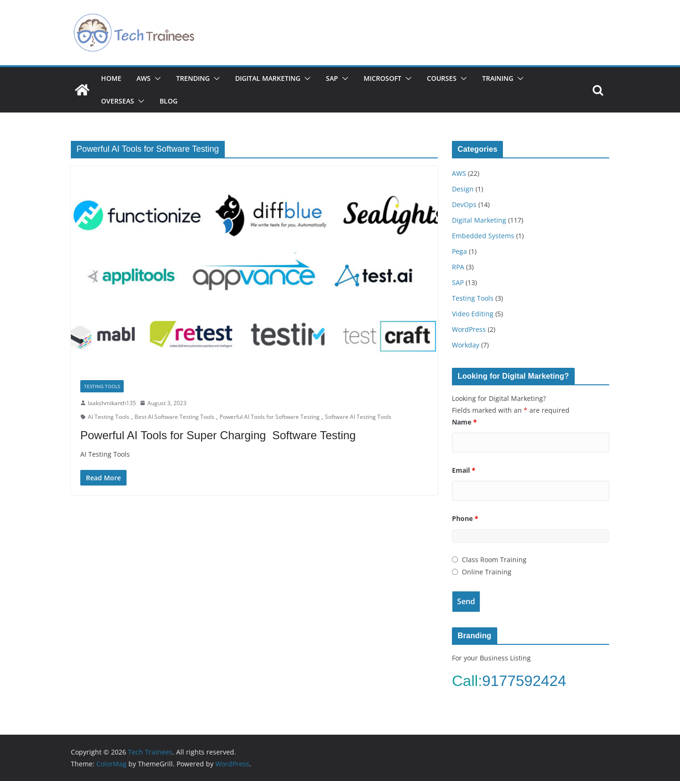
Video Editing (472, 313)
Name (464, 421)
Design (463, 188)
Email (464, 470)
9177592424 (526, 680)
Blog (169, 100)
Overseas (117, 100)
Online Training (486, 571)
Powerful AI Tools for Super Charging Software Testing (218, 435)
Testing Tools (102, 386)
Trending (193, 78)
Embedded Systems (483, 235)
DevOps (464, 204)
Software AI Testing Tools (358, 417)
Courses (442, 78)
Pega (459, 251)
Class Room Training (494, 559)
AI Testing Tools (108, 417)
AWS (143, 78)
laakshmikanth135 (112, 403)
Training (497, 78)
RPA (458, 266)
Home (111, 78)
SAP (332, 78)
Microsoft (382, 78)
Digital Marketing (267, 78)
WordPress (469, 329)
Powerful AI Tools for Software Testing (270, 417)
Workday (465, 344)
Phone (465, 518)
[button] (156, 78)
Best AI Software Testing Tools (174, 417)
